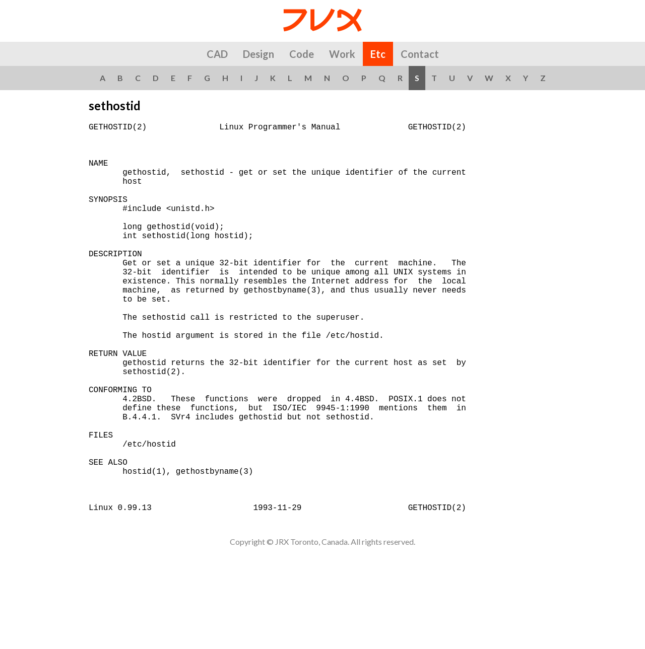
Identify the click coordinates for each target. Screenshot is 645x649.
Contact (420, 54)
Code (301, 54)
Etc (377, 54)
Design (258, 54)
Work (342, 54)
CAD (217, 54)
